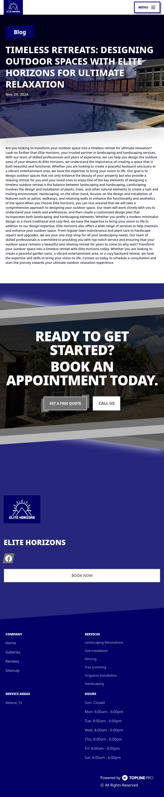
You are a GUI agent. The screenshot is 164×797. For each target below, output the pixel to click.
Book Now (82, 575)
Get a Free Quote (65, 403)
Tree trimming (95, 667)
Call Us (106, 403)
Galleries (12, 652)
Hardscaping (94, 683)
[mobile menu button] (147, 7)
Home (10, 642)
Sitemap (12, 670)
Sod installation (96, 650)
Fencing (90, 659)
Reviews (12, 661)
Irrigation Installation (101, 675)
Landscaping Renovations (104, 642)
